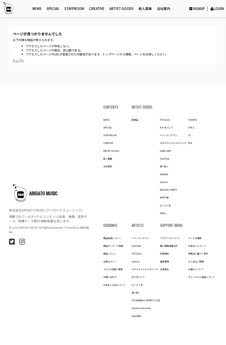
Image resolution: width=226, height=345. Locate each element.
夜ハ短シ (164, 166)
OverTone (164, 158)
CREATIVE (96, 8)
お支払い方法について (114, 285)
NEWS (36, 8)
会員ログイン (110, 261)
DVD (190, 143)
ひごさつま (165, 205)
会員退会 (164, 269)
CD (189, 135)
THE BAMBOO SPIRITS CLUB (146, 300)
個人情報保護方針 (169, 245)
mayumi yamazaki (141, 308)
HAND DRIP (165, 151)
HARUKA (164, 174)
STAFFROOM (74, 8)
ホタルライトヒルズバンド (173, 143)
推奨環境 (164, 261)
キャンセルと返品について (201, 277)
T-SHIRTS (192, 119)
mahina (164, 182)
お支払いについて (197, 245)
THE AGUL (165, 119)
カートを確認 (195, 238)
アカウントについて (170, 238)
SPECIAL (53, 8)
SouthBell (136, 316)
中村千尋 (164, 197)
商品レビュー (110, 253)
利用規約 (164, 253)
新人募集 (145, 8)
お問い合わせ (110, 277)
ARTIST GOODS (121, 8)
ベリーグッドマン (168, 135)
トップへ (18, 60)
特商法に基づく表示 (198, 253)
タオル (191, 127)
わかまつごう (166, 127)
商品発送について (112, 238)
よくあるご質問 (196, 261)
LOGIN (217, 8)
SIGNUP (196, 8)
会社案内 (163, 8)
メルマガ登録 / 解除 (113, 269)
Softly (163, 213)
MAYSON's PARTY (168, 189)
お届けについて (196, 269)
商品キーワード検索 (113, 245)
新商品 (135, 119)
